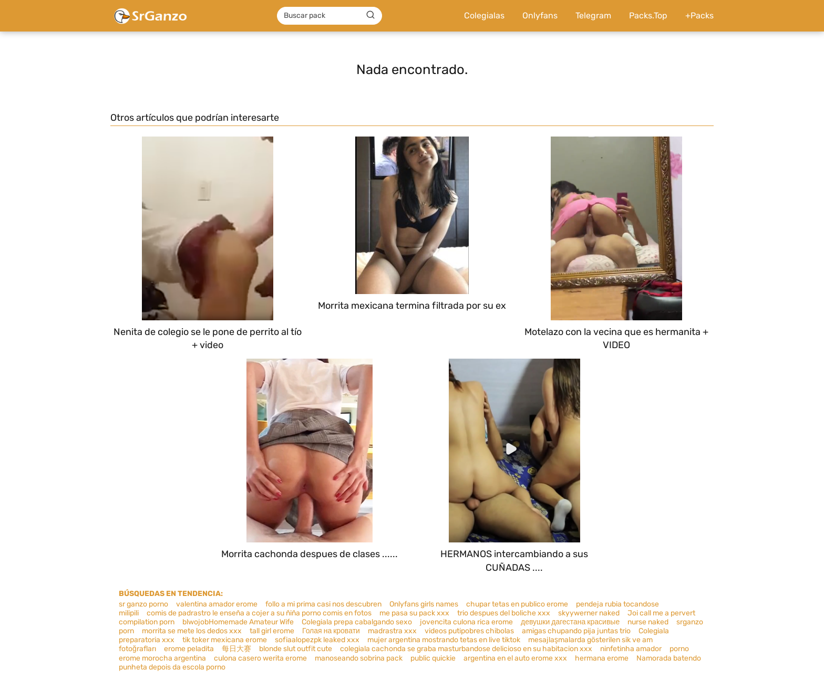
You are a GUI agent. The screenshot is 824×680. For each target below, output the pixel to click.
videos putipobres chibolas (469, 630)
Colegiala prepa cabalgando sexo (357, 622)
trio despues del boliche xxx (503, 613)
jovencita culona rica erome (466, 622)
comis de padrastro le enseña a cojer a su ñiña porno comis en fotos (259, 613)
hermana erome (602, 658)
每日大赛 (236, 648)
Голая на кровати (331, 630)
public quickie (433, 658)
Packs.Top (648, 15)
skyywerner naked (589, 613)
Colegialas (484, 15)
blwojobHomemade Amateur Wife (238, 622)
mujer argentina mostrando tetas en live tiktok (443, 639)
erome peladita (189, 648)
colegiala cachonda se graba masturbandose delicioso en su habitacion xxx (466, 648)
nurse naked (647, 622)
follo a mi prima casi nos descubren (323, 604)
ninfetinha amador (631, 648)
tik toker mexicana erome (224, 639)
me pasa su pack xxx (414, 613)
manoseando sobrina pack (359, 658)
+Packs (699, 15)
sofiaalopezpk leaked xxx (317, 639)
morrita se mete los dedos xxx (192, 630)
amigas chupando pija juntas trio (576, 630)
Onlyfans (540, 15)
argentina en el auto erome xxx (515, 658)
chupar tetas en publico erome (517, 604)
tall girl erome (272, 630)
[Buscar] (370, 15)
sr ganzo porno (143, 604)
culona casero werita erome (260, 658)
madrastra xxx (392, 630)
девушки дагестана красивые (570, 622)
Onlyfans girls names (423, 604)
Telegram (593, 15)
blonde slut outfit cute (295, 648)
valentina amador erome (217, 604)
